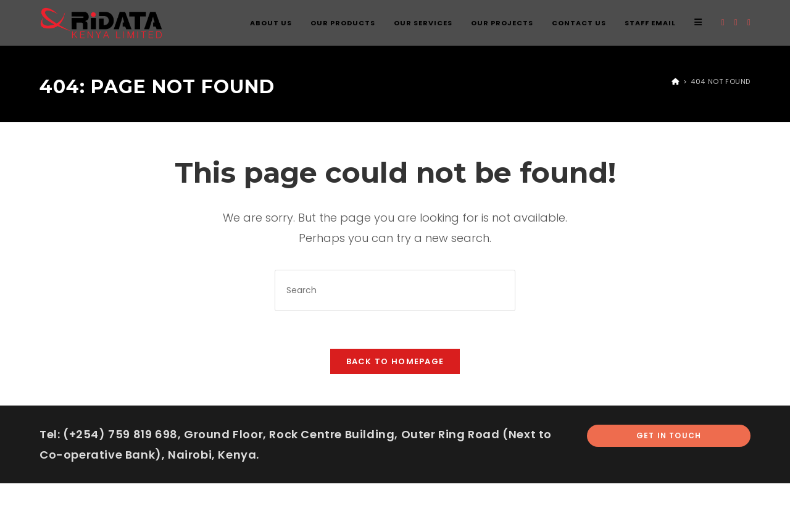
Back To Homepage (395, 361)
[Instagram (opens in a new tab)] (748, 22)
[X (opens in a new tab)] (723, 22)
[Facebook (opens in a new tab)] (736, 22)
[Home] (676, 81)
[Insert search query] (395, 290)
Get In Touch (668, 435)
